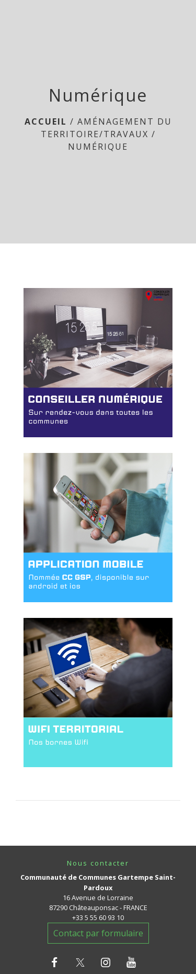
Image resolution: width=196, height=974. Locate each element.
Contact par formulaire (98, 933)
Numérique (98, 146)
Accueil (46, 121)
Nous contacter (98, 863)
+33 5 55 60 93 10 (98, 917)
